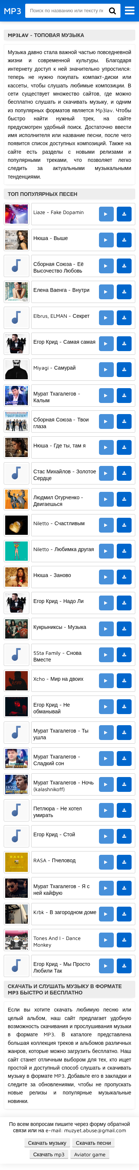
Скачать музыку (47, 1143)
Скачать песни (93, 1143)
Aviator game (90, 1154)
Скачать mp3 (49, 1154)
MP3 (12, 11)
